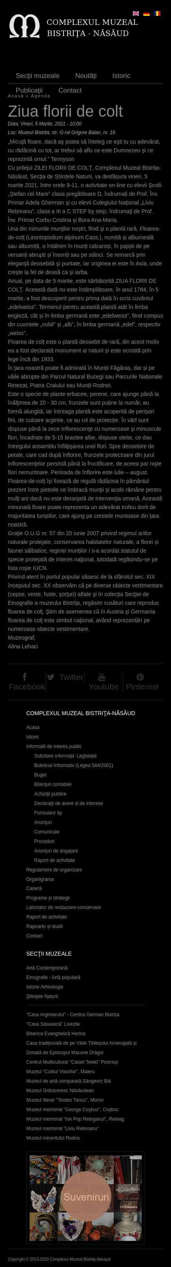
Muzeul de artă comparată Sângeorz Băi (68, 1081)
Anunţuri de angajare (56, 851)
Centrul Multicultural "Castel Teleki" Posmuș (72, 1062)
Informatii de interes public (54, 746)
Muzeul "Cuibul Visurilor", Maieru (60, 1071)
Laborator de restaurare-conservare (63, 907)
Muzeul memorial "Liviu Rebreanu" (62, 1128)
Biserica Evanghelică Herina (56, 1033)
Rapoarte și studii (44, 926)
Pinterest (142, 686)
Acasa (32, 727)
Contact (70, 90)
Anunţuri (43, 822)
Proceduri (44, 841)
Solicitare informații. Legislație (65, 756)
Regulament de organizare (54, 870)
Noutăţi (86, 76)
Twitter (71, 677)
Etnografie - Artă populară (53, 977)
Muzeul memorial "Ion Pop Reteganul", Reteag (75, 1119)
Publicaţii (29, 90)
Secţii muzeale (38, 76)
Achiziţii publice (50, 794)
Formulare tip (48, 813)
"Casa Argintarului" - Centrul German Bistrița (73, 1014)
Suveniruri (85, 1197)
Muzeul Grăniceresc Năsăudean (60, 1090)
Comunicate (47, 832)
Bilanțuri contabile (53, 784)
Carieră (34, 888)
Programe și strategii (48, 898)
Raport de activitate (54, 860)
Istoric (121, 76)
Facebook (27, 686)
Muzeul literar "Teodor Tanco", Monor (65, 1100)
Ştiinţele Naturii (42, 996)
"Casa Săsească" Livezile (53, 1024)
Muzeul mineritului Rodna (53, 1138)
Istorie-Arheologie (45, 987)
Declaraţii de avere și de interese (68, 803)
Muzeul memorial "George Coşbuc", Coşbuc (72, 1109)
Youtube (104, 686)
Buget (40, 775)
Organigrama (40, 879)
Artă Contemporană (47, 968)
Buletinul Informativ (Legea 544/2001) (73, 765)
